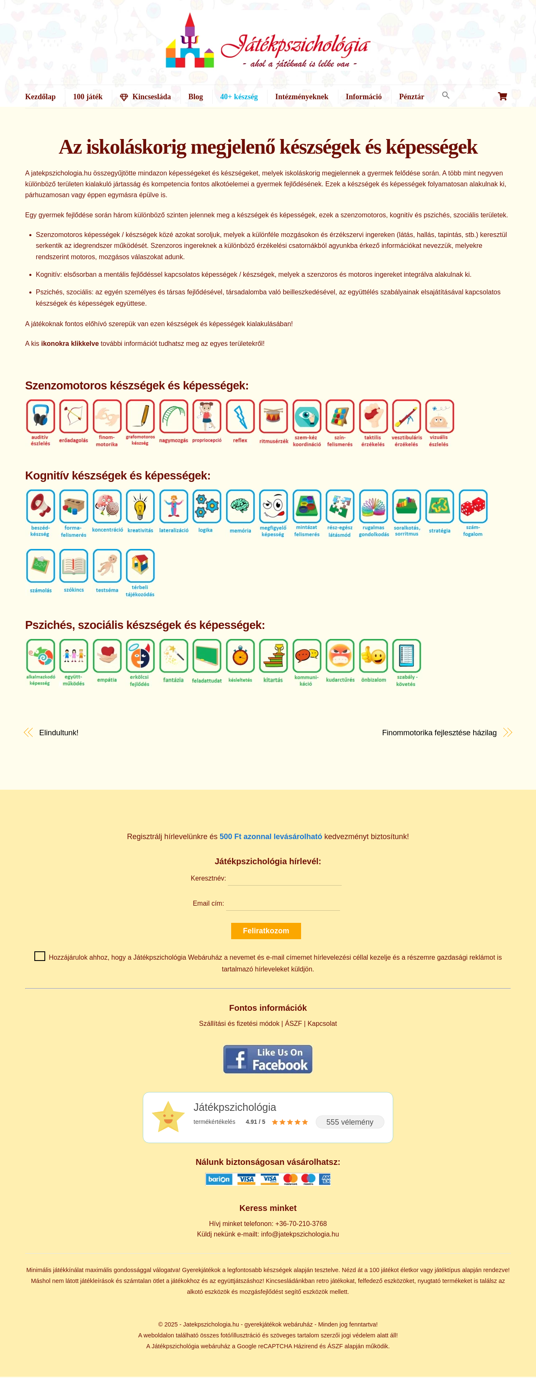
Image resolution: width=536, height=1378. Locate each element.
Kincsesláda (145, 97)
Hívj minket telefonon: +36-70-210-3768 (268, 1225)
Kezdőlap (40, 97)
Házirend (306, 1347)
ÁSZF (293, 1024)
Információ (364, 97)
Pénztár (411, 97)
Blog (195, 97)
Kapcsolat (322, 1024)
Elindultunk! (59, 734)
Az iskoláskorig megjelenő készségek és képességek (268, 148)
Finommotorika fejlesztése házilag (439, 734)
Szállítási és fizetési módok (239, 1024)
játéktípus (448, 1271)
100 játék (88, 97)
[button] (446, 95)
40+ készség (239, 97)
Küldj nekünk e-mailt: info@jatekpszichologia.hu (268, 1235)
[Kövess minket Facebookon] (268, 1074)
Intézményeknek (301, 97)
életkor (409, 1271)
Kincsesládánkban (290, 1282)
